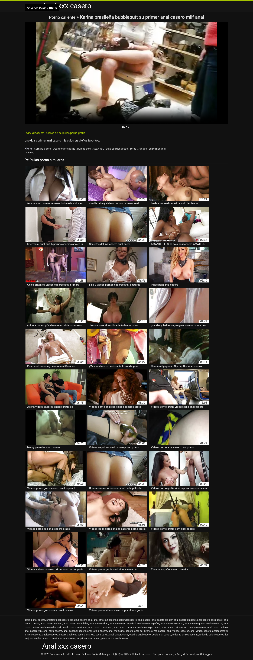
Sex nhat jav (192, 655)
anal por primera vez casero (150, 632)
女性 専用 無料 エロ (123, 655)
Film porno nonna (162, 655)
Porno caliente (63, 17)
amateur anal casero (57, 621)
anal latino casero (97, 632)
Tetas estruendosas (120, 149)
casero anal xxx (86, 635)
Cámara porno (43, 149)
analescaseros (50, 635)
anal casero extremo (172, 624)
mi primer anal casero (88, 639)
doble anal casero (161, 635)
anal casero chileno (51, 624)
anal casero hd (214, 624)
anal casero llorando (51, 628)
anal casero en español (122, 624)
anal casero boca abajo (210, 621)
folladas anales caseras (185, 635)
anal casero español (148, 624)
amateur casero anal (81, 621)
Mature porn (105, 655)
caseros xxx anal (105, 635)
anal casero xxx (33, 632)
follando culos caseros (211, 635)
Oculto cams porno (66, 149)
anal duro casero (52, 632)
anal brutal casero (127, 621)
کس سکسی (178, 655)
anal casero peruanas (148, 628)
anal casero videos (217, 628)
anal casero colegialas (75, 624)
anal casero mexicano (100, 628)
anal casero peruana (124, 628)
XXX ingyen (205, 655)
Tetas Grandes (143, 149)
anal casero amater (162, 621)
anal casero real (197, 628)
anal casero (144, 621)
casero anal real (68, 635)
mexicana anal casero (64, 639)
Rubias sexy (87, 149)
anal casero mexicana (75, 628)
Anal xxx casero (143, 655)
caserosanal (121, 635)
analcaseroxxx (220, 632)
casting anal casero (140, 635)
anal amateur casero (104, 621)
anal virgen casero (200, 632)
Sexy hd (101, 149)
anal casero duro (99, 624)
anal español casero (74, 632)
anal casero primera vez (175, 628)
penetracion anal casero (114, 639)
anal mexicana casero (121, 632)
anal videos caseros (178, 632)
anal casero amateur (185, 621)
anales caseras (33, 635)
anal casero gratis (195, 624)
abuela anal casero (35, 621)
